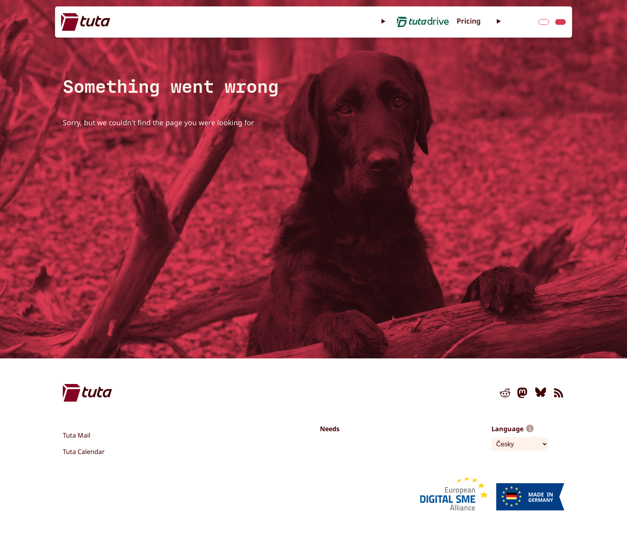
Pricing (469, 21)
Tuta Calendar (84, 451)
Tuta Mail (76, 435)
